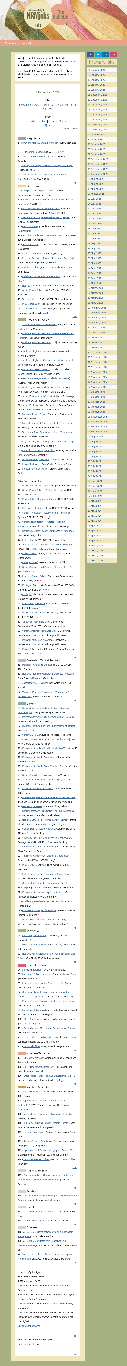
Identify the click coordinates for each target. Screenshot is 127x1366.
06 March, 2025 (95, 303)
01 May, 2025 (94, 263)
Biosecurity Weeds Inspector (36, 369)
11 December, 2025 (97, 104)
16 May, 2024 (94, 511)
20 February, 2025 (97, 312)
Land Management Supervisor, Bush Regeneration (47, 423)
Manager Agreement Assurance (38, 640)
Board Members (36, 1171)
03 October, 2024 (96, 411)
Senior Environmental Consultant (38, 396)
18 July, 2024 (94, 466)
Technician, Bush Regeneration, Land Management (47, 432)
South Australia (36, 965)
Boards (31, 121)
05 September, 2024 (98, 431)
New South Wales (37, 320)
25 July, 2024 (94, 461)
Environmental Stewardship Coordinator (42, 892)
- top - (75, 183)
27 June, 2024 (95, 481)
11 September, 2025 (98, 169)
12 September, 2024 (98, 426)
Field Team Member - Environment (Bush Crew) (45, 874)
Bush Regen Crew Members (36, 342)
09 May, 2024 (94, 516)
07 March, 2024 (95, 560)
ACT (52, 104)
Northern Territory (37, 1053)
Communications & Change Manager (39, 143)
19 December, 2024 (97, 357)
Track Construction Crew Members (39, 324)
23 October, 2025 (96, 139)
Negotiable (25, 104)
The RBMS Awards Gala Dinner (39, 1211)
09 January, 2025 (96, 342)
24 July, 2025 (94, 203)
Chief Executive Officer (34, 1091)
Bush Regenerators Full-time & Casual (40, 208)
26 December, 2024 (97, 352)
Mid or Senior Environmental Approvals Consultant (48, 1114)
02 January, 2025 (96, 347)
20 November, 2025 (97, 119)
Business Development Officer (37, 788)
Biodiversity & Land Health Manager (40, 846)
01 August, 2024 (96, 456)
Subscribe (27, 43)
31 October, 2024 (96, 392)
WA (51, 109)
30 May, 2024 (94, 501)
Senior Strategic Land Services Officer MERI (44, 567)
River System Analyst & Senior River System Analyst (47, 165)
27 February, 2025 (97, 307)
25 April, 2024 (95, 525)
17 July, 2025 (94, 208)
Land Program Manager (34, 935)
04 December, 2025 (97, 109)
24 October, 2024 (96, 397)
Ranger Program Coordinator (37, 1141)
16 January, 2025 (96, 337)
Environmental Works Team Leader (39, 757)
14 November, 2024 (97, 382)
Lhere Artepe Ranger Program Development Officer (48, 1076)
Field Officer (28, 540)
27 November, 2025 (97, 114)
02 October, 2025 (96, 154)
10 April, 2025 (95, 278)
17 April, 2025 (95, 273)
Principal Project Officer (33, 612)
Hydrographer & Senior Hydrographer (42, 1150)
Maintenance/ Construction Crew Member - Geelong (48, 717)
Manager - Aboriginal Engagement (39, 664)
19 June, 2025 (95, 228)
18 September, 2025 (98, 164)
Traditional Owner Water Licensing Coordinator (45, 856)
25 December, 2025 (97, 94)
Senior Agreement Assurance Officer (40, 631)
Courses (64, 121)
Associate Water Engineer (35, 683)
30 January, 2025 (96, 327)
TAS (66, 104)
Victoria (31, 703)
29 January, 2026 (96, 70)
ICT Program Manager (32, 152)
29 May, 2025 (94, 243)
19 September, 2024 (98, 421)
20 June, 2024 (95, 486)
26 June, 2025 (95, 223)
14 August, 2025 (96, 189)
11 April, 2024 (95, 535)
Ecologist (26, 585)
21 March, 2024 (95, 550)
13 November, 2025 (97, 124)
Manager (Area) (30, 562)
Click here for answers (29, 1326)
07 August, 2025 (96, 194)
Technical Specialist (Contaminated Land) (42, 235)
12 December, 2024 (97, 362)
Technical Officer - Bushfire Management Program (47, 544)
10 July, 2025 (94, 213)
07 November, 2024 (97, 387)
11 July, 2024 (94, 471)
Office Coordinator (32, 1019)
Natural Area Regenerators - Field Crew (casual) (46, 378)
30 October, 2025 (96, 134)
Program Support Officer (34, 576)
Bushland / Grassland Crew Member (40, 901)
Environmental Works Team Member (40, 766)
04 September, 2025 (98, 174)
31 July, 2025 (94, 198)
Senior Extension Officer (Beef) (37, 308)
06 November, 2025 (97, 129)
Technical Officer (30, 244)
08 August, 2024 (96, 451)
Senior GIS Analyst (31, 735)
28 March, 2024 (95, 545)
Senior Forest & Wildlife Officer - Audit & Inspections (48, 811)
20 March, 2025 (95, 293)
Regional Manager (31, 226)
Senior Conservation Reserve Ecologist (41, 779)
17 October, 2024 (96, 402)
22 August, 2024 (96, 441)
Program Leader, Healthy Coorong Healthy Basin (46, 983)
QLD (36, 104)
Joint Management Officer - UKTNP (40, 1067)
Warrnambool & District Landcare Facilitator (43, 919)
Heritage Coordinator (33, 1132)
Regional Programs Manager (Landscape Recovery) (48, 258)
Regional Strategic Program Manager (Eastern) (45, 820)
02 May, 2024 (94, 520)
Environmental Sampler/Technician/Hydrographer (45, 217)
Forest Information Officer (34, 469)
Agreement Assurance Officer (36, 621)
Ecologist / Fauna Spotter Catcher (37, 190)
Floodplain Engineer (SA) (34, 969)
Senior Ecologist (30, 405)
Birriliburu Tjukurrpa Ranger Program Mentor (45, 1123)
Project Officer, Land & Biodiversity (40, 1037)
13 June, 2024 (95, 491)
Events (53, 121)
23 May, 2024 (94, 506)
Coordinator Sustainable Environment (40, 883)
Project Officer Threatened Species (39, 499)
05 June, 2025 (95, 238)
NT (44, 109)
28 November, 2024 (97, 372)
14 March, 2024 (95, 555)
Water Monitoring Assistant (35, 459)
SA (72, 104)
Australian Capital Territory (43, 660)
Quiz (47, 125)
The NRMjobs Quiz (30, 1272)
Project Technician (31, 304)
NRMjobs (10, 43)
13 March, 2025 (95, 298)
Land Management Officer (36, 1159)
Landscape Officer (31, 974)
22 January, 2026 (96, 75)
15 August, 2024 (96, 446)
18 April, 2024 (95, 530)
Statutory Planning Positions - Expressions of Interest (48, 726)
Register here (24, 1344)
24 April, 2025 (95, 268)
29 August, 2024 (96, 436)
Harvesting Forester (32, 806)
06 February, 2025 (97, 322)
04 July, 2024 (94, 476)
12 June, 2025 (95, 233)
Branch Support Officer (33, 603)
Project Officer (29, 553)
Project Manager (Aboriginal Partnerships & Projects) (48, 739)
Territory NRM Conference (36, 1220)
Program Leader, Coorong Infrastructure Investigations (49, 1001)
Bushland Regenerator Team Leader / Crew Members (48, 797)
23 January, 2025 (96, 332)
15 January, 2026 (96, 80)
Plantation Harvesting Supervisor (38, 450)
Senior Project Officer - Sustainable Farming (44, 490)
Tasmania (32, 931)
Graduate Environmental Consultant (39, 156)
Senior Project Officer (32, 290)
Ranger (25, 285)
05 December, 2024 (97, 367)
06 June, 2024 (95, 496)
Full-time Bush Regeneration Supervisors (42, 267)
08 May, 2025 (94, 258)
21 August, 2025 (96, 184)
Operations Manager (33, 1058)
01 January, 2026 (96, 90)
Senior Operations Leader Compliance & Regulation (48, 531)
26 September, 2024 (98, 416)
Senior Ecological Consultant (36, 351)
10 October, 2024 (96, 407)
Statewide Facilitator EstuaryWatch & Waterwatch (46, 837)
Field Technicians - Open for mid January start (43, 174)
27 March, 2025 (95, 288)
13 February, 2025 (97, 317)
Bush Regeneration (31, 253)
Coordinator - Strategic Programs (38, 829)
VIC (59, 104)
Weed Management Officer (35, 944)
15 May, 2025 (94, 253)
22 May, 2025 (94, 248)
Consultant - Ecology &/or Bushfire (39, 910)
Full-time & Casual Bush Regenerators (41, 276)
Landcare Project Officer (34, 414)
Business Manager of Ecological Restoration (43, 199)
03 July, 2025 (94, 218)
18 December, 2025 (97, 99)
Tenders (41, 121)
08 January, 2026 (96, 85)
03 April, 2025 (95, 283)
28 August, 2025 (96, 179)
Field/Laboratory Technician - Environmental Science (49, 1028)
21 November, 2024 (97, 377)
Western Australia (37, 1087)
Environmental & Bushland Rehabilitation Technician (48, 748)
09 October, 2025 (96, 149)
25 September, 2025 (98, 159)
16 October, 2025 (96, 144)
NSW (44, 104)
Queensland (34, 186)
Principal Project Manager (35, 485)
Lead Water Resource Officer (36, 508)
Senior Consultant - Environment (38, 775)
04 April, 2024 (95, 540)
